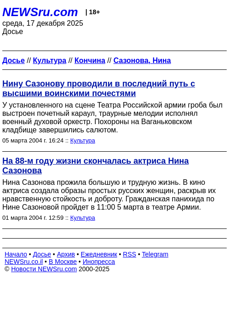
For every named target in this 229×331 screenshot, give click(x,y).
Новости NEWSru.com (44, 269)
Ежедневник (99, 254)
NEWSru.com (40, 12)
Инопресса (99, 261)
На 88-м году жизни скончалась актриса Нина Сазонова (95, 165)
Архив (66, 254)
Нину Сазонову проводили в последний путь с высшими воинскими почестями (98, 88)
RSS (129, 254)
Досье (42, 254)
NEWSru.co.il (24, 261)
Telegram (155, 254)
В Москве (63, 261)
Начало (16, 254)
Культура (82, 140)
